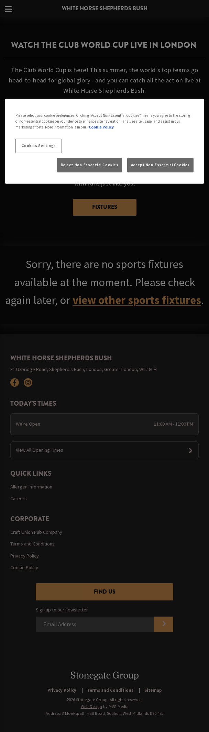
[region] (104, 141)
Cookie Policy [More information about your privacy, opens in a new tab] (101, 127)
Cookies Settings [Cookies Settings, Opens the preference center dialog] (39, 145)
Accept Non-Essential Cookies (160, 164)
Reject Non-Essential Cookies (90, 164)
